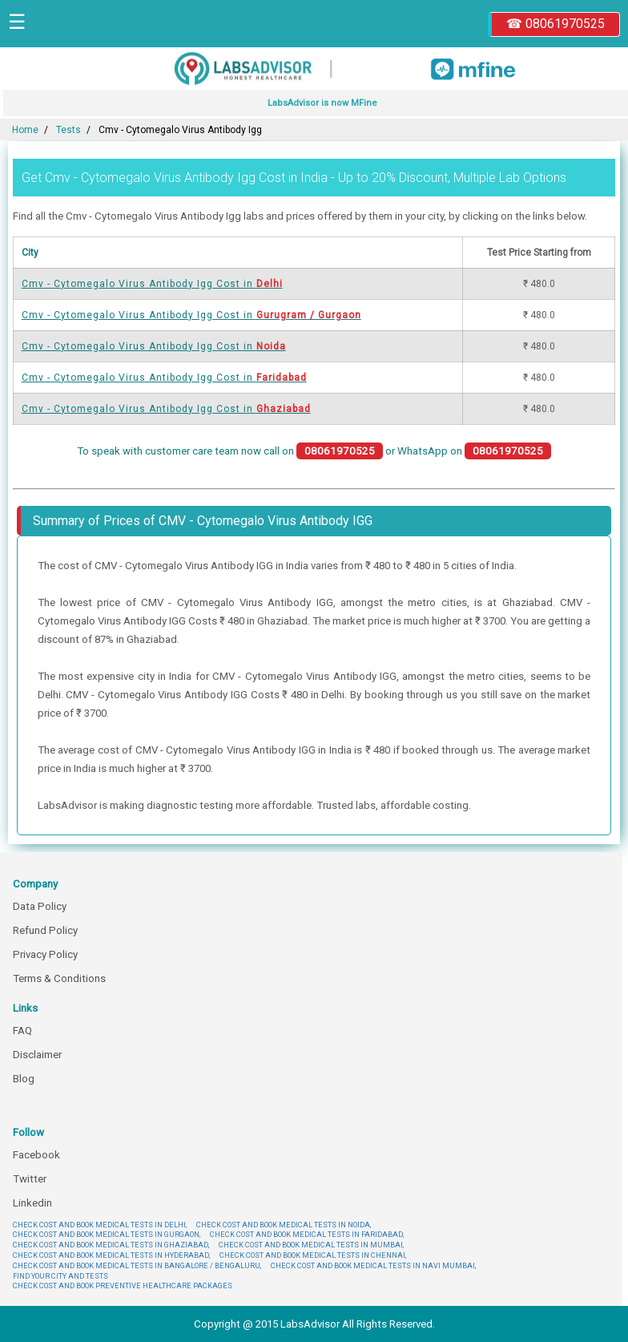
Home (25, 129)
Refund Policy (45, 930)
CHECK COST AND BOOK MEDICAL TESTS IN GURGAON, (106, 1234)
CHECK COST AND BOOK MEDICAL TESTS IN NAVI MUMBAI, (373, 1265)
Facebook (36, 1155)
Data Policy (39, 906)
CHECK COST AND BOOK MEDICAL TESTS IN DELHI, (100, 1224)
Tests (68, 129)
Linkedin (32, 1203)
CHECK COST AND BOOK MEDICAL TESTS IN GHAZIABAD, (111, 1244)
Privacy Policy (45, 954)
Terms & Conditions (59, 978)
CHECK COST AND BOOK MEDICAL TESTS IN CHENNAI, (312, 1255)
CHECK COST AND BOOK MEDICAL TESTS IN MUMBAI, (311, 1244)
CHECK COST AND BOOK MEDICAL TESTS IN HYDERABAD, (111, 1255)
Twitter (29, 1179)
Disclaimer (37, 1055)
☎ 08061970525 (555, 23)
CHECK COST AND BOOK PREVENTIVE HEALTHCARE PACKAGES (122, 1285)
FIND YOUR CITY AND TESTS (60, 1275)
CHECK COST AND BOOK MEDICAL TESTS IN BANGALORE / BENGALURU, (137, 1265)
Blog (23, 1079)
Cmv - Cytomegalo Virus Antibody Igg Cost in (152, 283)
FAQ (22, 1031)
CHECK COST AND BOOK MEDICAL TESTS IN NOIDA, (283, 1224)
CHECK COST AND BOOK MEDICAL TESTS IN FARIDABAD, (307, 1234)
